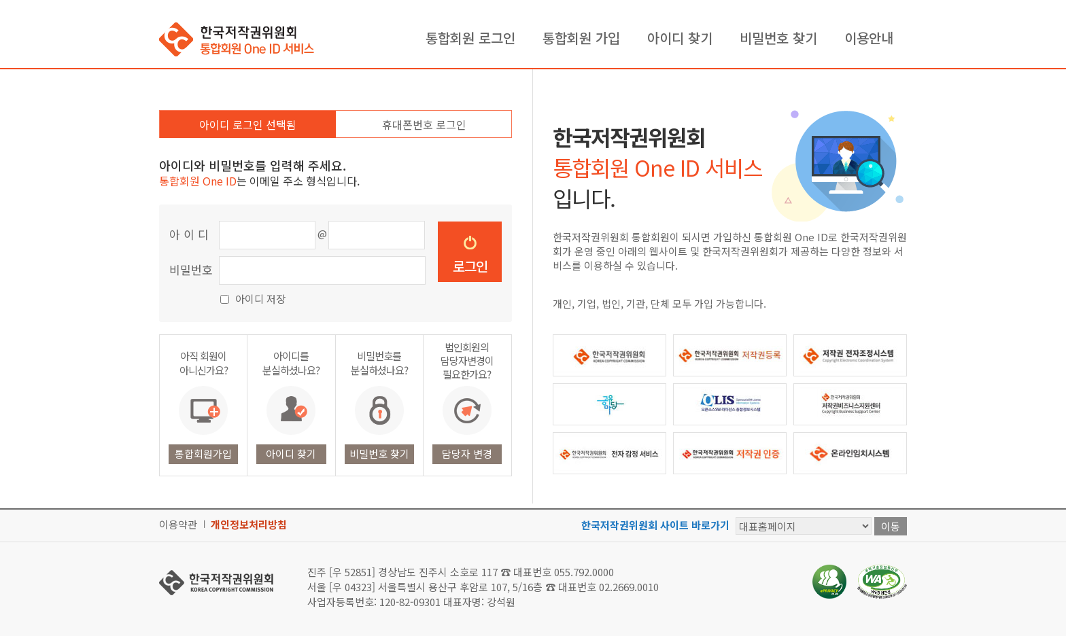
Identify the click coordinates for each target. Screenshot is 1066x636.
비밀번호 (191, 269)
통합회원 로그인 (470, 38)
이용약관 (178, 524)
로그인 (470, 266)
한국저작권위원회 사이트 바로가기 (655, 525)
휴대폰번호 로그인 (424, 124)
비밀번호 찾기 (778, 38)
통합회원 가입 (581, 38)
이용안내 (868, 38)
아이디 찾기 (679, 38)
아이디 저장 (260, 299)
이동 (890, 526)
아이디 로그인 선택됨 (247, 124)
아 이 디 (189, 234)
